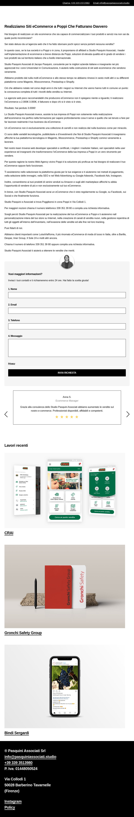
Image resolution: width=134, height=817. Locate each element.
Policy (9, 807)
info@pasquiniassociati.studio (30, 757)
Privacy (11, 363)
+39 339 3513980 (18, 763)
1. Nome (67, 293)
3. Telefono (67, 324)
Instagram (13, 801)
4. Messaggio (67, 347)
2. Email (67, 308)
